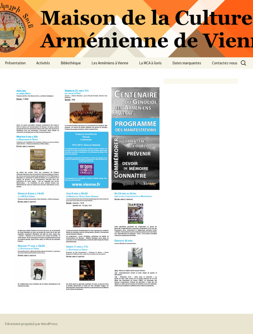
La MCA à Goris (150, 63)
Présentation (15, 63)
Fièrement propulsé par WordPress (31, 324)
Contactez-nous (224, 63)
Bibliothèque (71, 63)
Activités (43, 63)
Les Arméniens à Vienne (110, 63)
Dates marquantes (186, 63)
